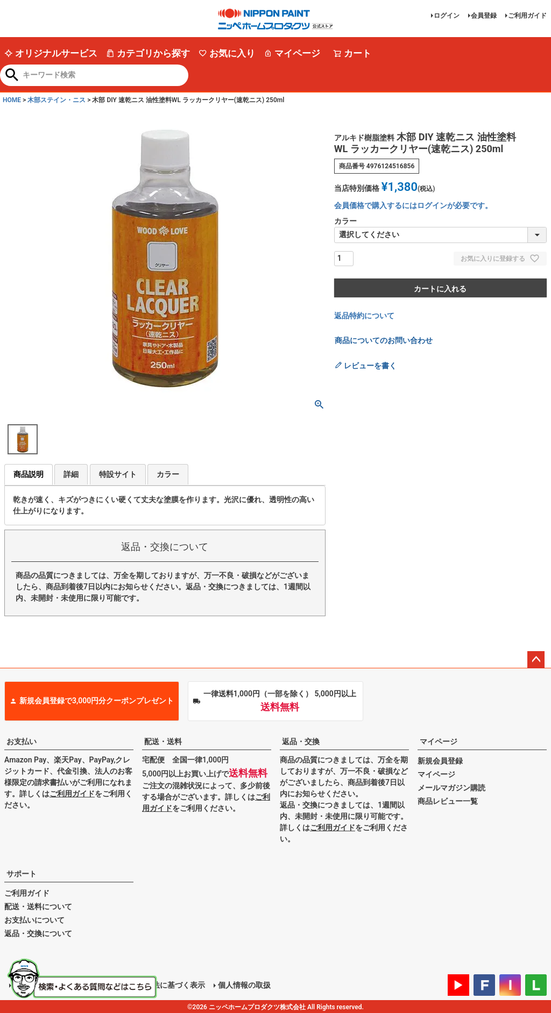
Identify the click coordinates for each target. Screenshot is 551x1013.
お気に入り (227, 53)
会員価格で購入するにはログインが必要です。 (413, 205)
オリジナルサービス (50, 53)
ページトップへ (536, 659)
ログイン (447, 15)
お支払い (21, 741)
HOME (12, 100)
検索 (12, 76)
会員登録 (484, 15)
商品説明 (28, 474)
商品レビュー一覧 (448, 801)
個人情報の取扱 (243, 984)
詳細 (71, 474)
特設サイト (118, 474)
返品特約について (364, 315)
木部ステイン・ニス (56, 100)
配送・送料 (163, 741)
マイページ (292, 53)
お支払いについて (34, 920)
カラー (168, 474)
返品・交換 (301, 741)
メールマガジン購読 (451, 787)
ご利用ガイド (527, 15)
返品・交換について (38, 933)
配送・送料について (38, 906)
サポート (21, 873)
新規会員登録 (440, 761)
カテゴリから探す (148, 53)
